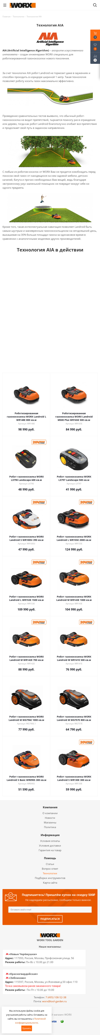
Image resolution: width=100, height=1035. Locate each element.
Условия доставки (50, 845)
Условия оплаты (50, 841)
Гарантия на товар (50, 850)
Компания (50, 807)
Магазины (50, 822)
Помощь (50, 858)
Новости (50, 817)
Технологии (50, 873)
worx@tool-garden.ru (54, 1001)
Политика (50, 827)
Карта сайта (50, 882)
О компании (50, 813)
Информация (50, 835)
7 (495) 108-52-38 (56, 997)
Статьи (50, 864)
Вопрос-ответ (50, 868)
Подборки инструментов (50, 878)
